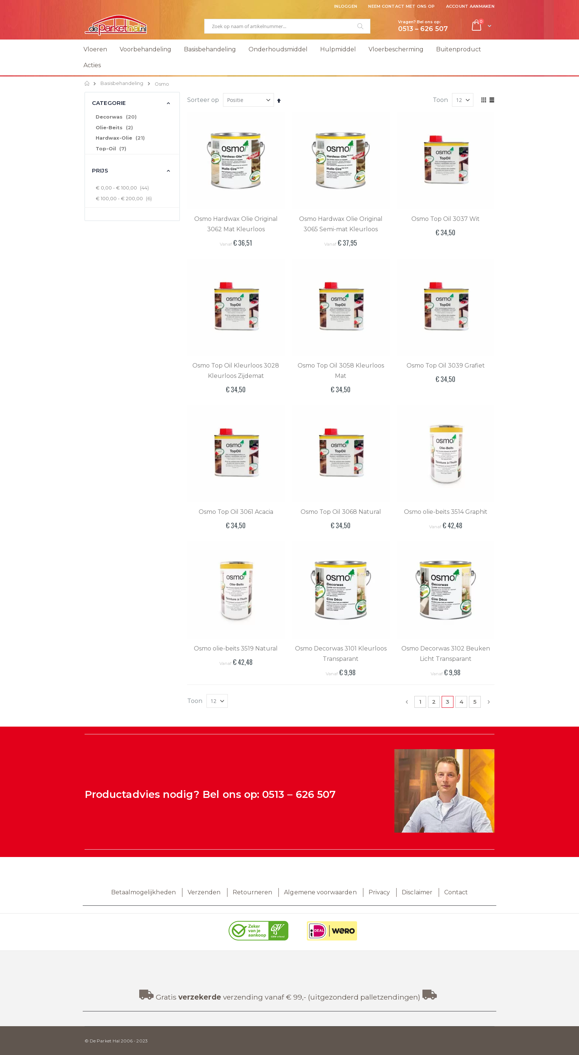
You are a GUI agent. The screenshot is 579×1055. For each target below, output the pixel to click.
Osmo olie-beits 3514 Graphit (445, 511)
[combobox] (287, 26)
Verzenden (204, 892)
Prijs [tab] (100, 170)
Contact (456, 892)
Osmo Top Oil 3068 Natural (341, 511)
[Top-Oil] (132, 149)
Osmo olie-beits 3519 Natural (236, 648)
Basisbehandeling (121, 83)
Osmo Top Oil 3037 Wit (445, 218)
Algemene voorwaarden (320, 892)
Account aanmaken (470, 6)
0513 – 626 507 (299, 794)
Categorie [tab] (109, 102)
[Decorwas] (132, 117)
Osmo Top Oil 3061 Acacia (236, 511)
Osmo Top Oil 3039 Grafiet (446, 365)
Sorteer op (203, 99)
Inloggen (345, 6)
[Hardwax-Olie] (132, 138)
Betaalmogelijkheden (143, 892)
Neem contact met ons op (401, 6)
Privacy (379, 892)
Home (87, 83)
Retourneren (253, 892)
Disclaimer (417, 892)
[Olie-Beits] (132, 128)
